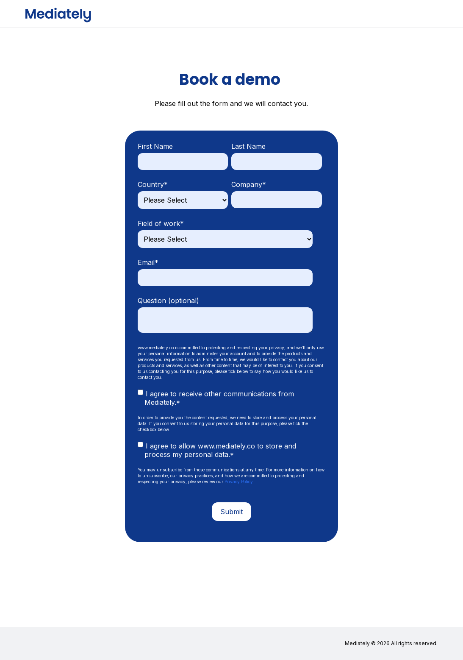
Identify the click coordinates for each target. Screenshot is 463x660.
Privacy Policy (239, 481)
